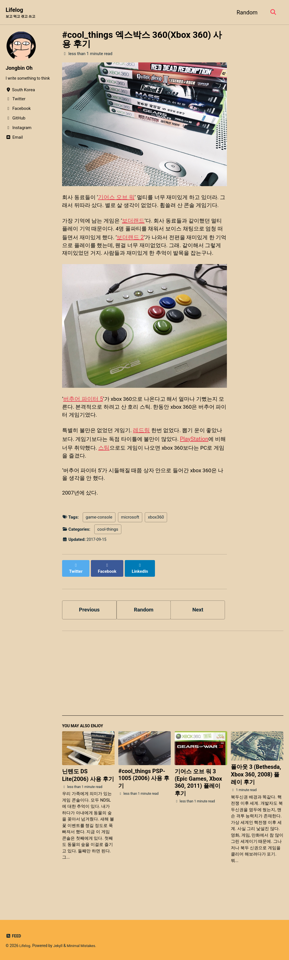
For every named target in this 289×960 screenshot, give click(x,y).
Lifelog (22, 12)
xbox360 (156, 543)
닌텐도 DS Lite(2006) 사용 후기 (88, 798)
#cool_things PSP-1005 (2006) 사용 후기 (143, 801)
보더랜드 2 (145, 247)
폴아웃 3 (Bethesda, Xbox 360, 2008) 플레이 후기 (256, 797)
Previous (89, 630)
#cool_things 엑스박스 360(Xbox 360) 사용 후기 (142, 39)
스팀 (125, 469)
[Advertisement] (172, 697)
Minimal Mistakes (83, 945)
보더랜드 (136, 230)
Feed (14, 936)
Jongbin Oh (20, 68)
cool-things (107, 555)
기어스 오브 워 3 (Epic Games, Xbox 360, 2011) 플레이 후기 (198, 805)
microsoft (130, 543)
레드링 (145, 452)
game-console (99, 543)
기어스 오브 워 (118, 198)
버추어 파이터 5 (83, 420)
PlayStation (207, 461)
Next (198, 630)
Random (245, 12)
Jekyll (59, 945)
